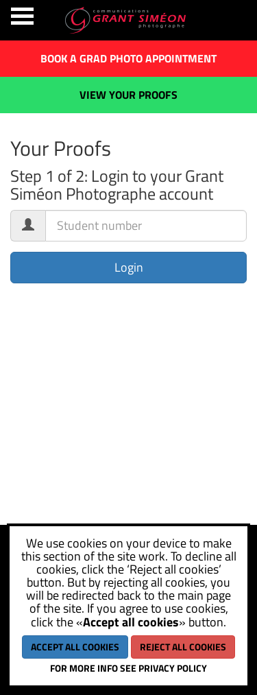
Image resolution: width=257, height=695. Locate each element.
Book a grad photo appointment (128, 58)
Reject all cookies (183, 646)
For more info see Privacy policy (128, 668)
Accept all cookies (75, 646)
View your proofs (128, 94)
